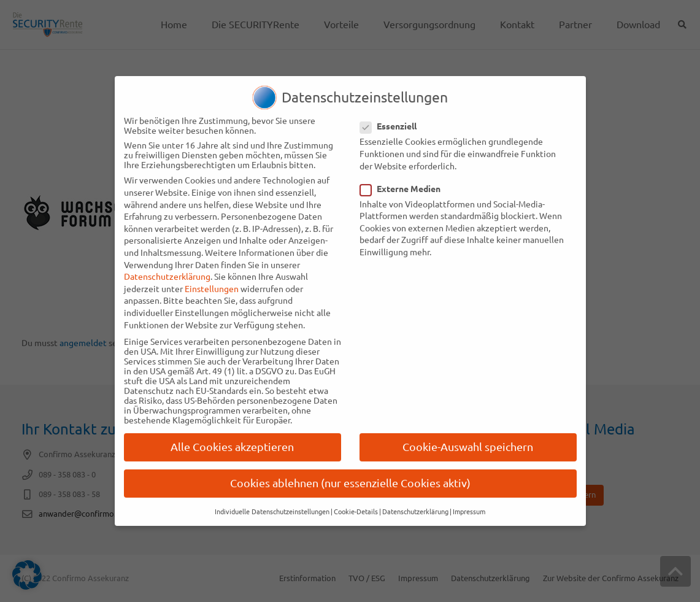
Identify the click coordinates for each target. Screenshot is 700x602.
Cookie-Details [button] (356, 499)
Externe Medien (404, 175)
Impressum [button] (469, 499)
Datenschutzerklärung (167, 264)
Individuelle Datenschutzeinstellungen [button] (272, 499)
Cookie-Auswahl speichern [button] (467, 434)
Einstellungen (212, 275)
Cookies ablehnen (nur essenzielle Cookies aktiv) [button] (350, 470)
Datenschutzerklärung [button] (415, 499)
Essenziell (392, 113)
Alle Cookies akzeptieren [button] (232, 434)
